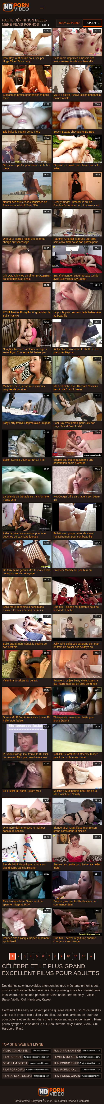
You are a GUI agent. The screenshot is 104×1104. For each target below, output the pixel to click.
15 (83, 956)
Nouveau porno (69, 23)
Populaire (92, 23)
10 (68, 956)
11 (76, 956)
